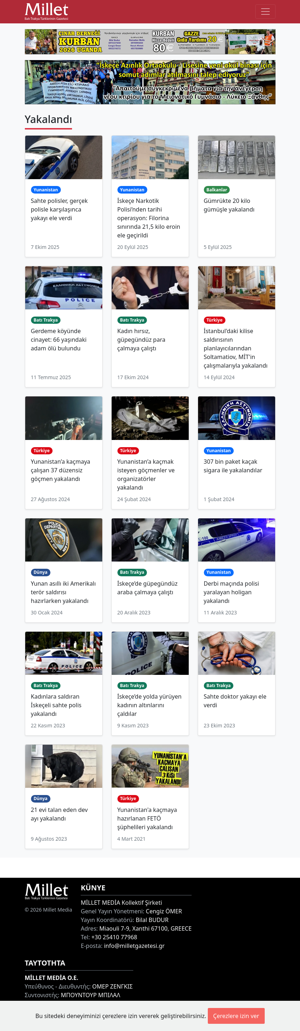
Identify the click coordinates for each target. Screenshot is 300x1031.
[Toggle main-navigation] (265, 11)
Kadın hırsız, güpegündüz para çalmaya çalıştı (141, 339)
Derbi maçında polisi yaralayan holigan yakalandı (231, 592)
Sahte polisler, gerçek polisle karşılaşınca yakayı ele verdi (59, 209)
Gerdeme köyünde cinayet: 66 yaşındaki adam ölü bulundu (59, 339)
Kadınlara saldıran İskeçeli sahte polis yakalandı (56, 705)
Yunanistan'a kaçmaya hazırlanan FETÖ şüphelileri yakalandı (147, 818)
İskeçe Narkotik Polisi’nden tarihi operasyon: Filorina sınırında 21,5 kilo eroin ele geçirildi (148, 218)
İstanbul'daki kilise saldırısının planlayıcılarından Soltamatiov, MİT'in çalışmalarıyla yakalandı (236, 348)
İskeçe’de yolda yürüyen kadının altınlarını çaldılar (149, 705)
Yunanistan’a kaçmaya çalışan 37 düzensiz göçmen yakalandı (60, 470)
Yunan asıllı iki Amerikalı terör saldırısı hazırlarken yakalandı (63, 592)
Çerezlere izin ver (236, 1016)
